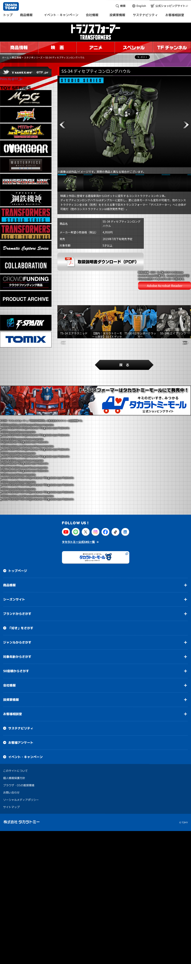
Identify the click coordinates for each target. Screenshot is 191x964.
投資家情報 (11, 668)
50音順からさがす (16, 639)
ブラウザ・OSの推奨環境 (18, 754)
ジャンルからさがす (17, 611)
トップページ (17, 539)
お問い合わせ (11, 761)
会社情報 (9, 654)
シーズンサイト (14, 568)
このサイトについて (15, 739)
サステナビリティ (20, 697)
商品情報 (16, 57)
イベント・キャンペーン (25, 725)
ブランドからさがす (17, 582)
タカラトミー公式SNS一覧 (78, 510)
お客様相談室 (12, 682)
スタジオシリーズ (33, 57)
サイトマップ (11, 775)
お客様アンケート (20, 711)
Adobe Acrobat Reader (164, 271)
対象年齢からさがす (17, 625)
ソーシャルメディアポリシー (21, 768)
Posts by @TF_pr (11, 79)
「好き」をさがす (20, 596)
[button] (62, 124)
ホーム (5, 57)
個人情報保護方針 (14, 746)
